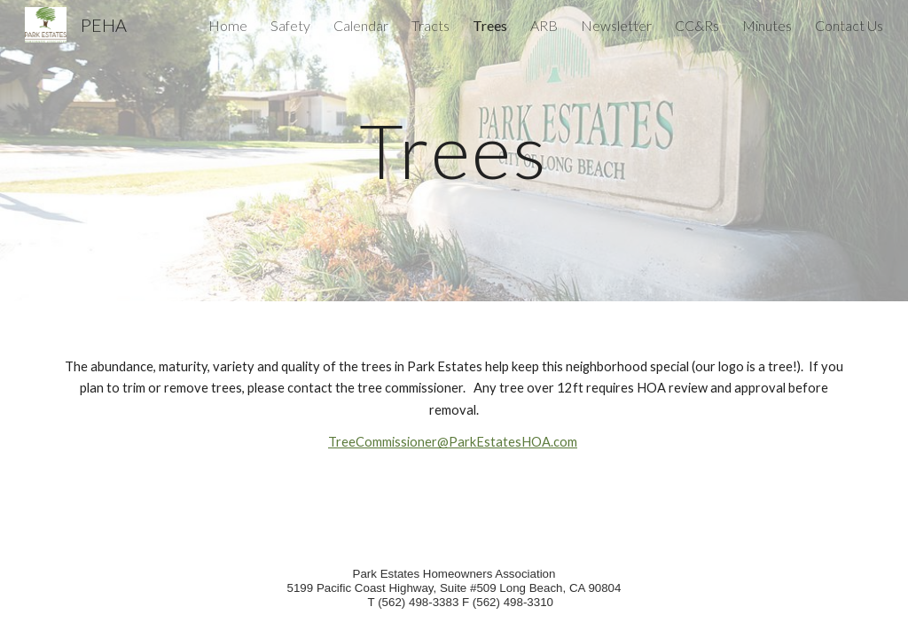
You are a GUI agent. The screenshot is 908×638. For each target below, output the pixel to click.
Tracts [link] (430, 25)
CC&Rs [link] (697, 25)
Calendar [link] (360, 25)
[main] (453, 150)
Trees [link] (490, 25)
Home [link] (227, 25)
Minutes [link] (767, 25)
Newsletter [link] (616, 25)
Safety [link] (290, 25)
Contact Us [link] (849, 25)
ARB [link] (544, 25)
